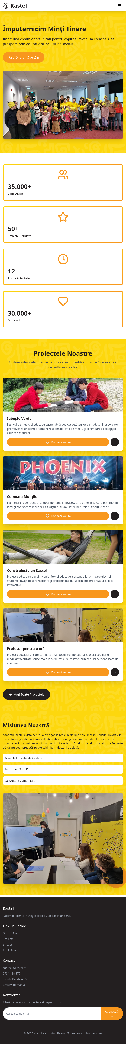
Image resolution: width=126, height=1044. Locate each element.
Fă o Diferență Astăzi (23, 57)
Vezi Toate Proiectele (26, 694)
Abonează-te (112, 1014)
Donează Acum (58, 442)
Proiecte (8, 939)
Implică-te (9, 950)
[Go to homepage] (15, 5)
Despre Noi (10, 933)
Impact (7, 945)
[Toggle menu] (119, 5)
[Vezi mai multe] (115, 442)
